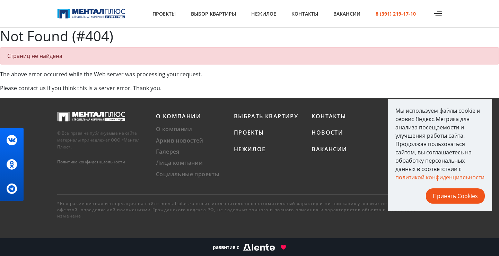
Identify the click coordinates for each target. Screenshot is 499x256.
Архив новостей (179, 140)
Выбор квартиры (213, 13)
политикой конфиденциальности (439, 177)
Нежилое (263, 13)
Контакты (304, 13)
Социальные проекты (187, 174)
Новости (327, 132)
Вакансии (346, 13)
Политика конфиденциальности (91, 162)
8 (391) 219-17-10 (396, 13)
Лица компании (179, 163)
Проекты (164, 13)
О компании (178, 116)
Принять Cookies (455, 196)
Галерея (168, 151)
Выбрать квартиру (266, 116)
